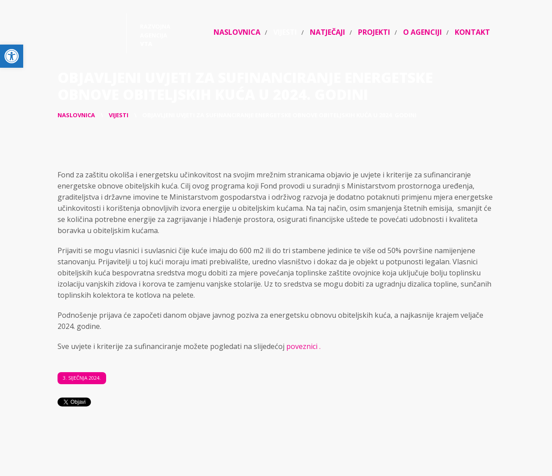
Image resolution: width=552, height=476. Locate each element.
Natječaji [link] (327, 32)
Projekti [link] (374, 32)
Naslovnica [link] (237, 32)
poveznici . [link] (303, 346)
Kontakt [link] (472, 32)
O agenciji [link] (422, 32)
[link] (11, 56)
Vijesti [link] (285, 32)
